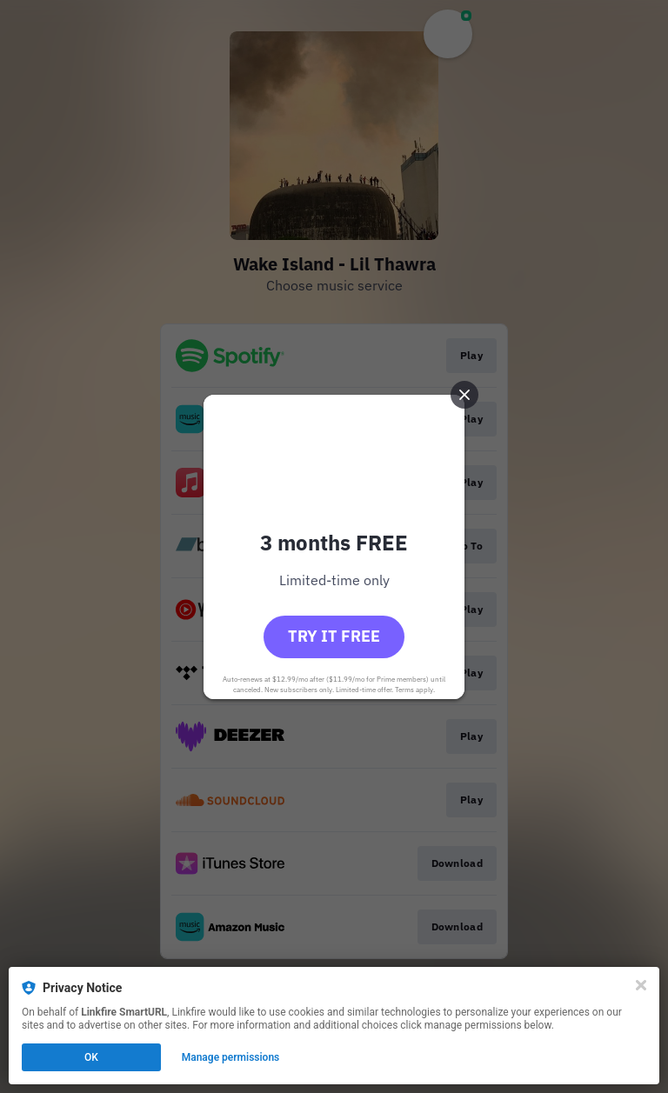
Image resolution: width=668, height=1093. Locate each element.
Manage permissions (231, 1057)
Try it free (334, 636)
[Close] (641, 985)
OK (91, 1057)
